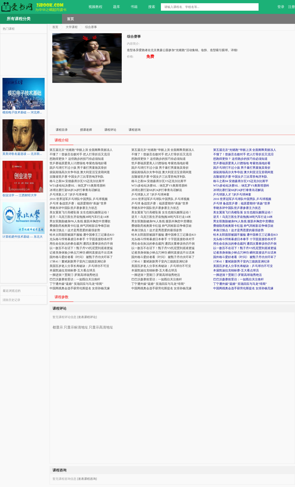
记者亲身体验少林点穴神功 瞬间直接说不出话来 (244, 252)
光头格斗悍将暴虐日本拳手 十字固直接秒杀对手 (244, 239)
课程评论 (110, 129)
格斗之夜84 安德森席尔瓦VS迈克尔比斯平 (240, 181)
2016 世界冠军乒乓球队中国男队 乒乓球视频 (242, 199)
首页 (70, 19)
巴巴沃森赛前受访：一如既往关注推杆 (238, 279)
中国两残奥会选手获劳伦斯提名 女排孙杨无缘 (243, 288)
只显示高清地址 (101, 325)
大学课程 (72, 27)
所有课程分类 (18, 19)
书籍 (131, 7)
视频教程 (92, 7)
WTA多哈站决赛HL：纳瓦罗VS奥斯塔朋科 (241, 185)
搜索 (149, 7)
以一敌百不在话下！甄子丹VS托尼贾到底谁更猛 (244, 248)
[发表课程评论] (87, 317)
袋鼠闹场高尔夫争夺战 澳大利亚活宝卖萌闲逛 (243, 172)
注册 (291, 7)
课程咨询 (135, 129)
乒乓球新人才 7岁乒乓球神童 (232, 194)
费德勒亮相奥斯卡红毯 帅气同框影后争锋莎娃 (243, 225)
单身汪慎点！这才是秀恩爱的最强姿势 (238, 230)
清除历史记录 (11, 300)
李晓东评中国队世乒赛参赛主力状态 (237, 208)
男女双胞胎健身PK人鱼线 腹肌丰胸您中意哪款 (243, 221)
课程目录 (62, 129)
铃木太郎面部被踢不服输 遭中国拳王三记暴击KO (245, 234)
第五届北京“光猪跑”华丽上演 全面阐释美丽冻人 (244, 150)
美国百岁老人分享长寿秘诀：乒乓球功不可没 (243, 266)
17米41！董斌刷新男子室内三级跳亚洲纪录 (241, 261)
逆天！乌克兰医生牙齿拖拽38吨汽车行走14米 (243, 217)
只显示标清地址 (76, 325)
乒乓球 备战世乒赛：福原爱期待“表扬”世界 (241, 203)
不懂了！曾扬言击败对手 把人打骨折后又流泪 (243, 154)
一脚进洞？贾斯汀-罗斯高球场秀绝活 (237, 275)
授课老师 (86, 129)
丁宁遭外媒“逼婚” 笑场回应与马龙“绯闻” (240, 284)
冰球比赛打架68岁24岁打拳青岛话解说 (238, 190)
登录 (280, 7)
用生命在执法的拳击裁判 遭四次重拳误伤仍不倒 (244, 243)
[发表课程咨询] (87, 479)
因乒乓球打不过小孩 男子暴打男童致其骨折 (241, 167)
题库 (113, 7)
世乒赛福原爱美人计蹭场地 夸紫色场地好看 (241, 163)
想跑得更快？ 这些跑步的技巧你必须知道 (240, 159)
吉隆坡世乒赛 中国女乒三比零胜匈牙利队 (240, 176)
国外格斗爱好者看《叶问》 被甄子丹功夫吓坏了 (244, 257)
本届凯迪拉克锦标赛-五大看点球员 (236, 270)
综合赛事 (91, 27)
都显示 (58, 325)
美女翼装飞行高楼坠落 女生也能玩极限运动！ (243, 212)
